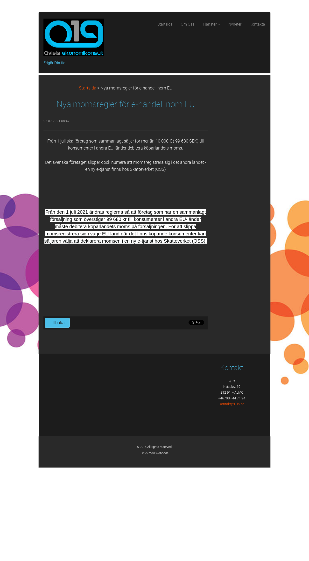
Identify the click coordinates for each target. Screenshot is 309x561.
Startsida (87, 181)
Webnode (162, 546)
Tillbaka (57, 416)
